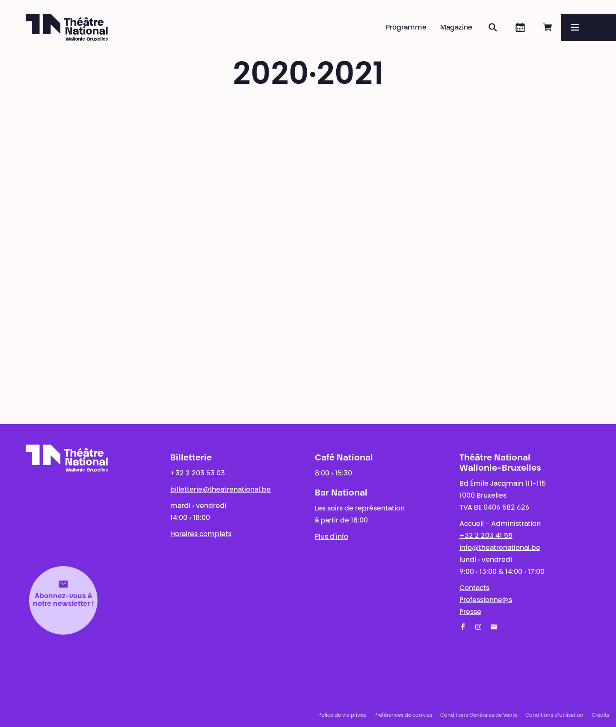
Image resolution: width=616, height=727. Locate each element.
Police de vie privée (342, 715)
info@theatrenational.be (499, 548)
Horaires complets (200, 534)
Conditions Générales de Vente (478, 715)
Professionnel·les (485, 600)
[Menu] (588, 27)
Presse (470, 612)
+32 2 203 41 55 (485, 536)
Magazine (456, 27)
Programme (406, 27)
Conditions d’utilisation (554, 715)
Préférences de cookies (403, 715)
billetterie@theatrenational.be (220, 490)
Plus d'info (331, 537)
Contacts (474, 588)
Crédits (600, 715)
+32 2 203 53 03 (197, 473)
